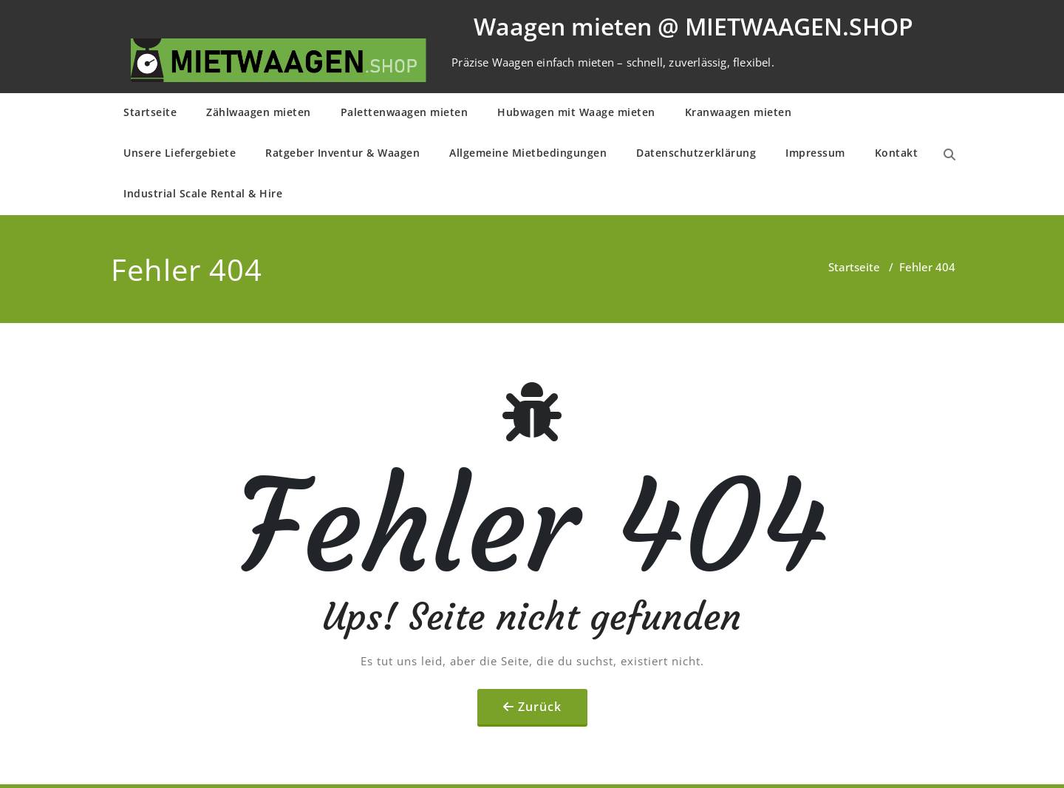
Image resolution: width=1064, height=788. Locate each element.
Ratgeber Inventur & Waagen (342, 153)
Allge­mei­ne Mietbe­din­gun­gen (528, 153)
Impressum (815, 153)
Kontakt (896, 153)
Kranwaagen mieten (738, 112)
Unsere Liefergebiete (179, 153)
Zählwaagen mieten (258, 112)
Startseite (150, 112)
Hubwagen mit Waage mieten (576, 112)
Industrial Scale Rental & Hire (202, 193)
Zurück (540, 707)
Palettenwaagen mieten (404, 112)
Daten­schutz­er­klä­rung (696, 153)
